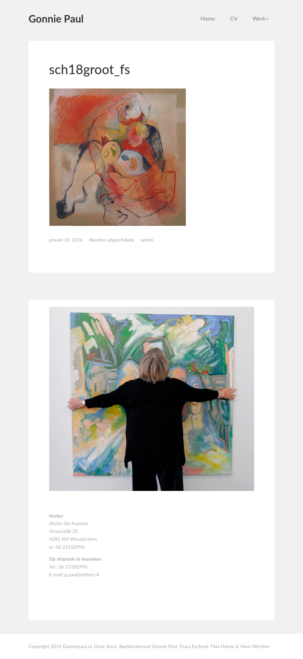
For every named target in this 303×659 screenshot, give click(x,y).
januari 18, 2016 (66, 240)
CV (234, 18)
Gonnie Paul (56, 18)
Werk (260, 18)
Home (208, 18)
